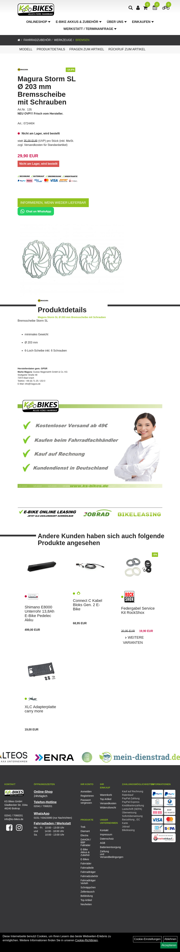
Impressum (106, 834)
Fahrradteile (87, 867)
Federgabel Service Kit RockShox (138, 610)
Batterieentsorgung (106, 847)
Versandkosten (106, 803)
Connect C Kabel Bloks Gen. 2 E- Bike (87, 604)
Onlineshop (38, 22)
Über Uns (117, 22)
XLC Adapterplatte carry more (40, 709)
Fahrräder (86, 863)
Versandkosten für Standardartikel (45, 144)
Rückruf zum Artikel (127, 49)
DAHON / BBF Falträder (86, 842)
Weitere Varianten (133, 639)
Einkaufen (143, 22)
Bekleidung (87, 895)
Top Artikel (105, 799)
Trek (83, 827)
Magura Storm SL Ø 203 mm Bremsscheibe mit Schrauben (47, 90)
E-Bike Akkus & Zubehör (78, 22)
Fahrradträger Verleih (88, 882)
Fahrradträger (88, 872)
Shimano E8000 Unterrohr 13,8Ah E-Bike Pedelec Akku (39, 613)
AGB (102, 843)
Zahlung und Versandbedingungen (106, 854)
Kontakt (104, 830)
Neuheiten (86, 904)
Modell (25, 49)
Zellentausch (87, 891)
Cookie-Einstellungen (147, 939)
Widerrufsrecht (106, 807)
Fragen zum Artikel (86, 49)
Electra (84, 835)
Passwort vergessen (86, 801)
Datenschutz (106, 838)
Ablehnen (170, 939)
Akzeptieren (168, 945)
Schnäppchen (88, 887)
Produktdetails (51, 49)
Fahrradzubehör (37, 40)
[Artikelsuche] (130, 8)
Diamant (85, 831)
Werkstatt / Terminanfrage (90, 29)
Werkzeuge (63, 40)
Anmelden (86, 791)
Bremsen (82, 40)
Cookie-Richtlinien (86, 940)
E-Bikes (85, 859)
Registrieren (86, 795)
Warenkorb (106, 794)
